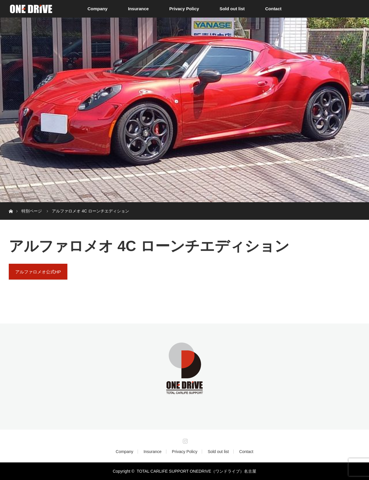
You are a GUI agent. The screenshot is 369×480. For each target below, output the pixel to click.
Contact (273, 8)
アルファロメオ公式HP (38, 271)
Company (97, 8)
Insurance (138, 8)
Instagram (184, 439)
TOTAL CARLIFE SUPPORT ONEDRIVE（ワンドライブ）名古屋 (196, 471)
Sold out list (232, 8)
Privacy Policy (184, 8)
